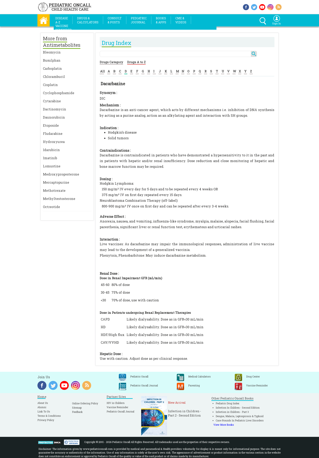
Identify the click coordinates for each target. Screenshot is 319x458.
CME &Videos (180, 20)
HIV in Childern (116, 403)
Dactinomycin (54, 109)
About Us (42, 403)
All (102, 71)
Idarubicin (51, 150)
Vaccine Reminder (117, 407)
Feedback (77, 411)
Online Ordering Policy (85, 403)
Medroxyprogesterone (61, 174)
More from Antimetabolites (61, 41)
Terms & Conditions (49, 415)
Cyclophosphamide (58, 93)
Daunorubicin (54, 117)
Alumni (41, 407)
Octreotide (51, 207)
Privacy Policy (45, 420)
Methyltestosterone (59, 198)
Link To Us (43, 411)
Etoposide (51, 125)
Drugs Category (111, 62)
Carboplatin (52, 68)
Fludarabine (52, 133)
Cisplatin (50, 85)
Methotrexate (54, 190)
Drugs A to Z (136, 62)
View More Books (223, 424)
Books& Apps (161, 20)
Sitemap (77, 407)
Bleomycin (52, 52)
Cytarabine (52, 101)
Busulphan (51, 60)
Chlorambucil (54, 76)
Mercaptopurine (56, 182)
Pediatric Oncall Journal (120, 411)
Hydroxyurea (54, 142)
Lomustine (51, 166)
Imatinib (50, 158)
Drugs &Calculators (87, 20)
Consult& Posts (115, 20)
